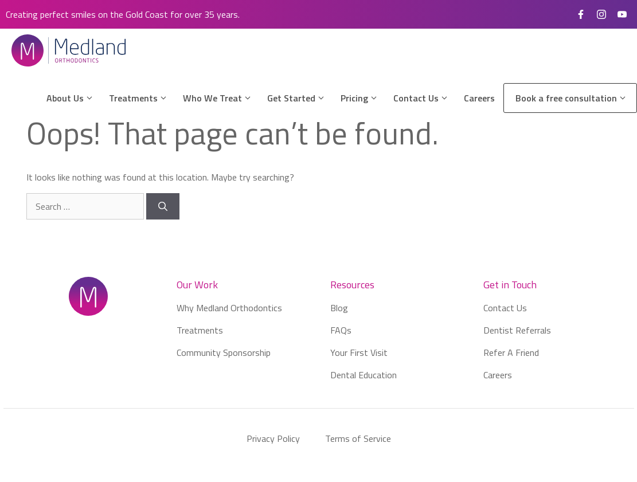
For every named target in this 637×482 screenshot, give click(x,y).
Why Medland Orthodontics (229, 308)
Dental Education (363, 375)
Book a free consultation (575, 98)
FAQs (340, 330)
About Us (74, 98)
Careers (479, 98)
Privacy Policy (273, 438)
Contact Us (425, 98)
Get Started (301, 98)
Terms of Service (358, 438)
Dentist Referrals (517, 330)
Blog (339, 308)
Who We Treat (222, 98)
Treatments (143, 98)
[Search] (162, 206)
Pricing (364, 98)
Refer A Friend (511, 352)
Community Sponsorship (224, 352)
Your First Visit (359, 352)
